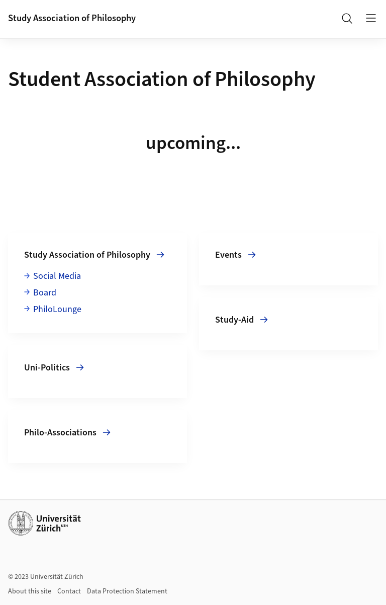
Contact (69, 591)
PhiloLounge (57, 309)
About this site (29, 591)
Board (44, 292)
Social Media (57, 276)
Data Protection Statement (127, 591)
